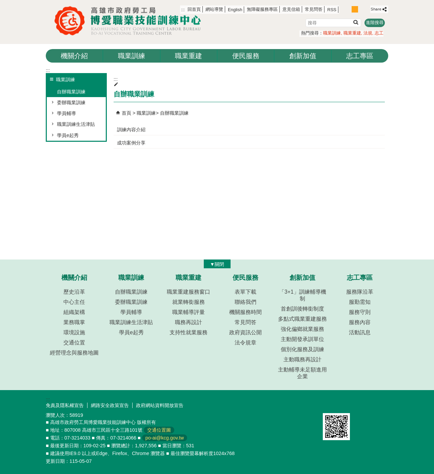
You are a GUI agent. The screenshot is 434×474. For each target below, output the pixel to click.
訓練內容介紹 (131, 129)
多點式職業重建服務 (302, 319)
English (235, 9)
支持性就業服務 (189, 332)
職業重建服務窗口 (188, 292)
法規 (367, 33)
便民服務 (245, 56)
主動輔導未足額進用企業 (302, 373)
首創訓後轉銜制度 (302, 309)
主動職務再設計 (302, 359)
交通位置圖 (159, 430)
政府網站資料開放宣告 (159, 405)
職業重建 (352, 33)
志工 (379, 33)
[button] (355, 22)
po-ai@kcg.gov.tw (164, 438)
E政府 (330, 404)
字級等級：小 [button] (348, 9)
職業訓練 (332, 33)
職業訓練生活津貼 (76, 124)
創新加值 (302, 56)
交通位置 (74, 342)
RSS (331, 9)
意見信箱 (291, 9)
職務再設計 (188, 322)
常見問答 (313, 9)
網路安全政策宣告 (110, 405)
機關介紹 (74, 56)
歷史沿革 (74, 292)
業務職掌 (74, 322)
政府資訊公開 (245, 332)
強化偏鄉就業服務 (302, 329)
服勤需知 (360, 302)
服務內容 (360, 322)
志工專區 (359, 56)
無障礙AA (364, 405)
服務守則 (360, 312)
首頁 (126, 113)
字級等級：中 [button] (355, 9)
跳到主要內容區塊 (3, 3)
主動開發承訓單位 (302, 339)
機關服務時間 (245, 312)
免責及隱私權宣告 (65, 405)
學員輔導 (66, 113)
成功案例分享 (131, 142)
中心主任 (74, 302)
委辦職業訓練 (71, 102)
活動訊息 (360, 332)
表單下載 (245, 292)
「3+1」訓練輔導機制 (302, 295)
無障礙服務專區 (262, 9)
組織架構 (74, 312)
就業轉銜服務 (188, 302)
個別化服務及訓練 (302, 349)
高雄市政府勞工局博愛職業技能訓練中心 (130, 21)
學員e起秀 (68, 135)
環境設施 (74, 332)
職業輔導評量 (188, 312)
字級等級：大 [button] (362, 9)
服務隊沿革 (359, 292)
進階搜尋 (374, 22)
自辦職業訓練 (71, 91)
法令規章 (245, 342)
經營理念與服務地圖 (74, 353)
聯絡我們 (245, 302)
